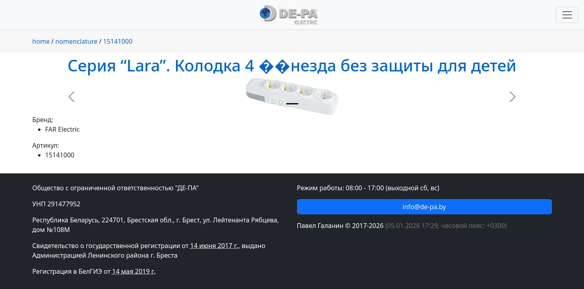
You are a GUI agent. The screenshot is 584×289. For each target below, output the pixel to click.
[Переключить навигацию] (567, 15)
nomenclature (76, 41)
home (41, 41)
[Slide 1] (292, 103)
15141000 (117, 41)
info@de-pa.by (424, 206)
